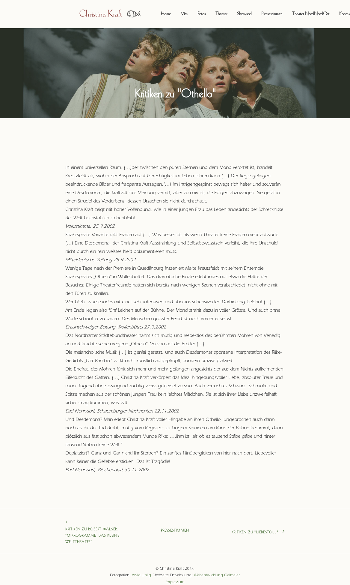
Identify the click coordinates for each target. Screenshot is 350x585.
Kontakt (330, 10)
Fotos (186, 10)
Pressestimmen (256, 10)
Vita (168, 10)
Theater (206, 10)
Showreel (229, 10)
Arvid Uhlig (141, 569)
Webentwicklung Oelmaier (216, 569)
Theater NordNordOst (295, 10)
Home (151, 10)
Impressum (175, 575)
